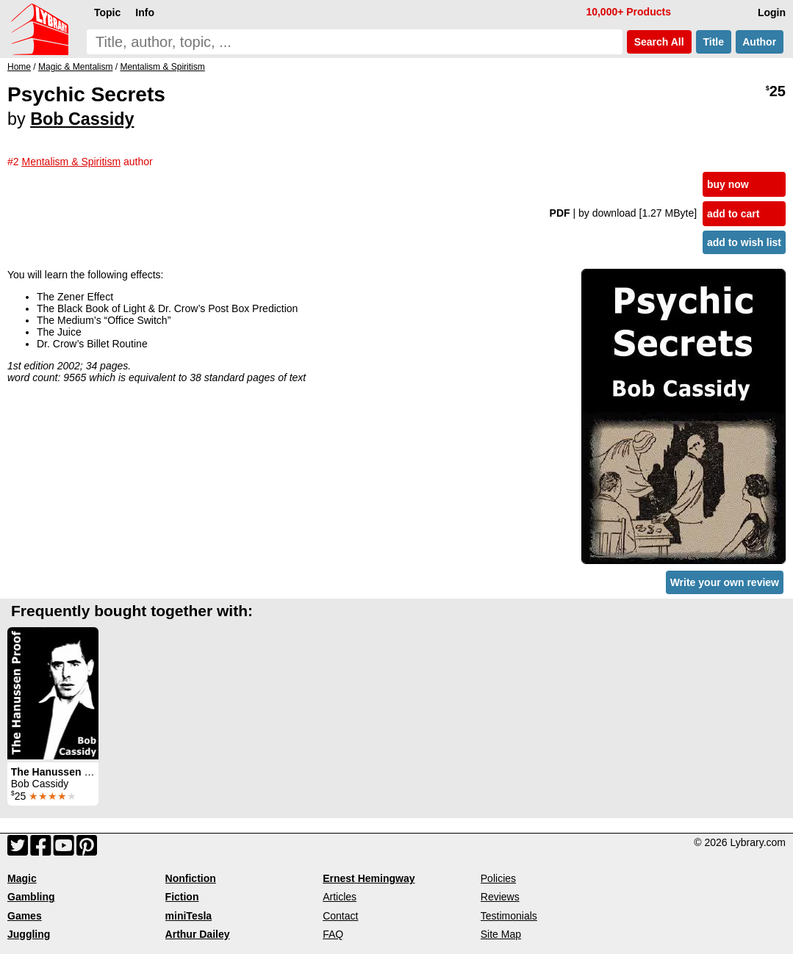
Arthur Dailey (197, 934)
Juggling (28, 934)
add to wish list (744, 242)
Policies (498, 878)
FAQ (333, 934)
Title (713, 42)
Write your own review (724, 582)
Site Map (501, 934)
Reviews (500, 897)
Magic (22, 878)
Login (772, 12)
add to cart (733, 214)
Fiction (182, 897)
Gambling (31, 897)
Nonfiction (190, 878)
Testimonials (509, 916)
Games (24, 916)
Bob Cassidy (82, 119)
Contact (340, 916)
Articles (339, 897)
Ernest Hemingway (369, 878)
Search (659, 42)
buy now (728, 184)
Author (759, 42)
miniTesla (188, 916)
